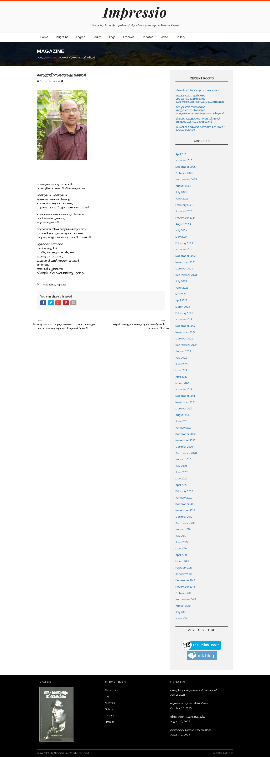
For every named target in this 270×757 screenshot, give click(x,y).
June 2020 (181, 472)
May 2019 (181, 548)
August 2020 (183, 459)
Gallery (180, 37)
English (80, 37)
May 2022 (181, 370)
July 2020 (181, 466)
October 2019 (183, 516)
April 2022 (181, 376)
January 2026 (183, 160)
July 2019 (180, 536)
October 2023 (184, 268)
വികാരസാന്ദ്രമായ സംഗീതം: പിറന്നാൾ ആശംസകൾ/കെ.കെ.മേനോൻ (197, 120)
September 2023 (186, 275)
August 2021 (182, 415)
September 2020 (186, 453)
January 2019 (183, 574)
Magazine (62, 37)
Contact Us (111, 715)
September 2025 (186, 179)
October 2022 (184, 338)
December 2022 (185, 326)
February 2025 (184, 205)
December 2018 (185, 580)
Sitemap (110, 721)
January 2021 (183, 427)
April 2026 (181, 154)
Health (96, 37)
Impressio (135, 12)
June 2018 (181, 618)
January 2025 (183, 211)
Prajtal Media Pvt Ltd (222, 752)
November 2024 (185, 217)
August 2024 (183, 224)
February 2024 (184, 243)
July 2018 (180, 612)
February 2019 (184, 567)
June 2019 (181, 542)
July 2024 (181, 230)
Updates (147, 37)
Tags (112, 37)
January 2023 (183, 319)
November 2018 (185, 586)
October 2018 (183, 593)
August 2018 (183, 606)
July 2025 (181, 192)
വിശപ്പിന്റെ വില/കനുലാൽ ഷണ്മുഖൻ (197, 90)
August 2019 (183, 529)
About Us (110, 690)
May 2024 (181, 237)
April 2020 (181, 485)
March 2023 (182, 307)
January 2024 (183, 249)
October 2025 (184, 173)
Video (164, 37)
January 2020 (183, 497)
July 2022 (181, 357)
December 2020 (185, 434)
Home (44, 37)
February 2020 (184, 491)
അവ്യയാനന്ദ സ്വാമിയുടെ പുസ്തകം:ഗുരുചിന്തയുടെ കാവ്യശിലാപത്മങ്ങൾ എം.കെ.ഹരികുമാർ (199, 99)
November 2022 (185, 332)
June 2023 (181, 287)
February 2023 (184, 313)
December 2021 (185, 396)
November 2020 (185, 440)
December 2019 (185, 504)
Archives (128, 37)
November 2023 (185, 262)
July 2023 (181, 281)
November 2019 (185, 510)
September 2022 (186, 345)
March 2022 (182, 383)
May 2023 (181, 294)
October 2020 (184, 446)
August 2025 (183, 186)
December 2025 (185, 167)
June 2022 (181, 364)
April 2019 (181, 555)
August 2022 (183, 351)
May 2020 (181, 478)
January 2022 (183, 389)
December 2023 (185, 256)
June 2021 (181, 421)
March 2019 (182, 561)
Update (61, 284)
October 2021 (183, 408)
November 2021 (185, 402)
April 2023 (181, 300)
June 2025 (181, 198)
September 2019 (185, 523)
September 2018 (185, 599)
